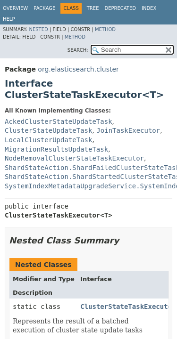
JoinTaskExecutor (128, 130)
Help (9, 19)
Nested (38, 29)
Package (44, 8)
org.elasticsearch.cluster (78, 69)
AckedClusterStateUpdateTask (58, 121)
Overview (15, 8)
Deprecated (120, 8)
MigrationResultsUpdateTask (56, 149)
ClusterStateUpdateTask (48, 130)
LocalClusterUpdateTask (48, 140)
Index (149, 8)
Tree (93, 8)
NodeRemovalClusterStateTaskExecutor (74, 158)
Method (105, 29)
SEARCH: (77, 50)
